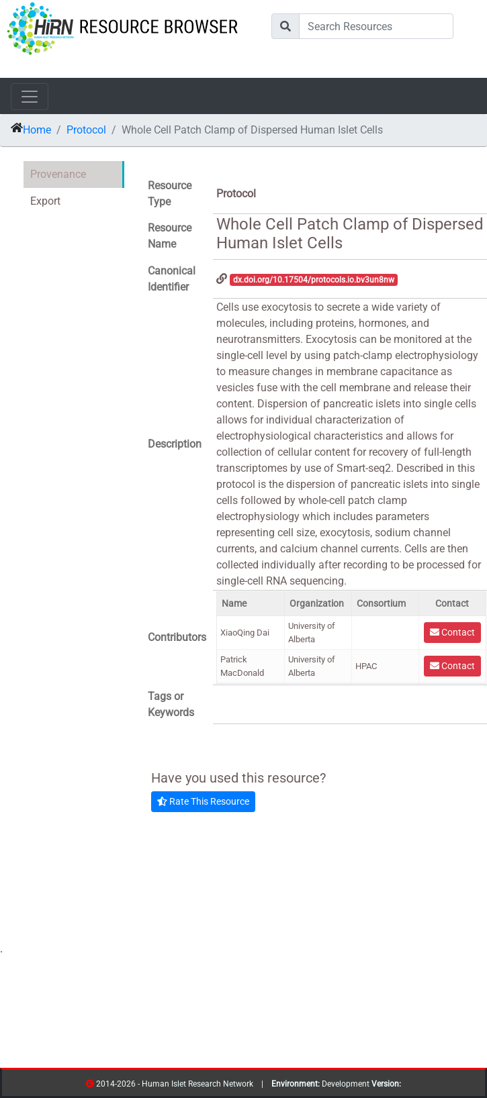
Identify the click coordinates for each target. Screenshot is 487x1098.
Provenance (58, 174)
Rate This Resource (203, 801)
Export (45, 201)
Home (37, 129)
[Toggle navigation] (29, 96)
